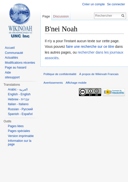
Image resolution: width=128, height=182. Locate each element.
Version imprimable (21, 136)
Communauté (14, 53)
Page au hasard (15, 67)
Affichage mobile (76, 82)
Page (46, 16)
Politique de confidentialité (60, 74)
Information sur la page (19, 142)
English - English (19, 94)
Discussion (61, 16)
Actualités (11, 57)
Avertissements (53, 82)
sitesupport (12, 77)
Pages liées (16, 126)
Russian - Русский (20, 109)
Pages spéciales (19, 131)
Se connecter (116, 4)
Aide (8, 72)
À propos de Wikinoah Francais (98, 74)
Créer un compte (93, 4)
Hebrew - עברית (18, 99)
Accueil (10, 48)
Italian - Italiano (18, 104)
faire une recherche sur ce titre (90, 46)
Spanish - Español (20, 114)
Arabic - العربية (18, 89)
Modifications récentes (20, 62)
